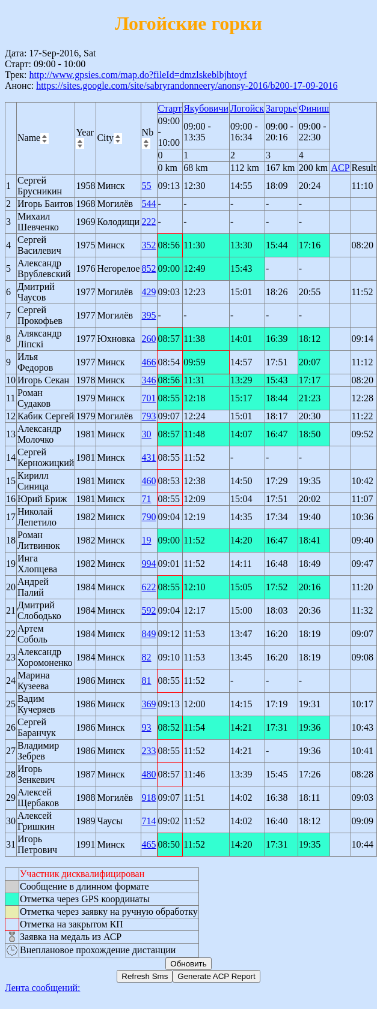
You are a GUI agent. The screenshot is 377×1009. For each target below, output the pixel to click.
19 (147, 540)
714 (149, 821)
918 (149, 797)
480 (149, 774)
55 (147, 186)
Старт (170, 108)
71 (147, 499)
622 (149, 587)
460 (149, 481)
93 (147, 727)
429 (149, 292)
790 (149, 517)
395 (149, 315)
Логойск (247, 108)
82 (147, 657)
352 (149, 245)
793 (149, 416)
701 (149, 398)
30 (147, 434)
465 (149, 844)
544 (149, 204)
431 (149, 457)
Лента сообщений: (43, 988)
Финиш (314, 108)
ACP (340, 168)
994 (149, 563)
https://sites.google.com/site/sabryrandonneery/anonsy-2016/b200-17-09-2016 (186, 85)
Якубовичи (205, 108)
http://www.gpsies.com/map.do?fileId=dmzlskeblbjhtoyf (138, 75)
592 (149, 610)
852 (149, 268)
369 (149, 704)
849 (149, 634)
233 (149, 751)
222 (149, 222)
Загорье (281, 108)
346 (149, 380)
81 (147, 680)
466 (149, 362)
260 (149, 339)
